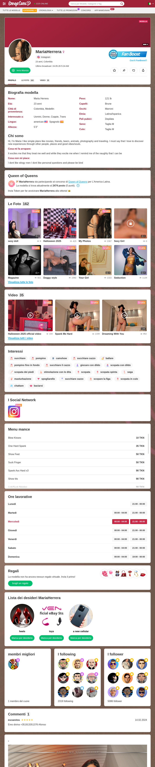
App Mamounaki (102, 10)
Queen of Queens (77, 181)
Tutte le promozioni (68, 10)
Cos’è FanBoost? (138, 60)
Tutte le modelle (11, 10)
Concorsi (86, 10)
